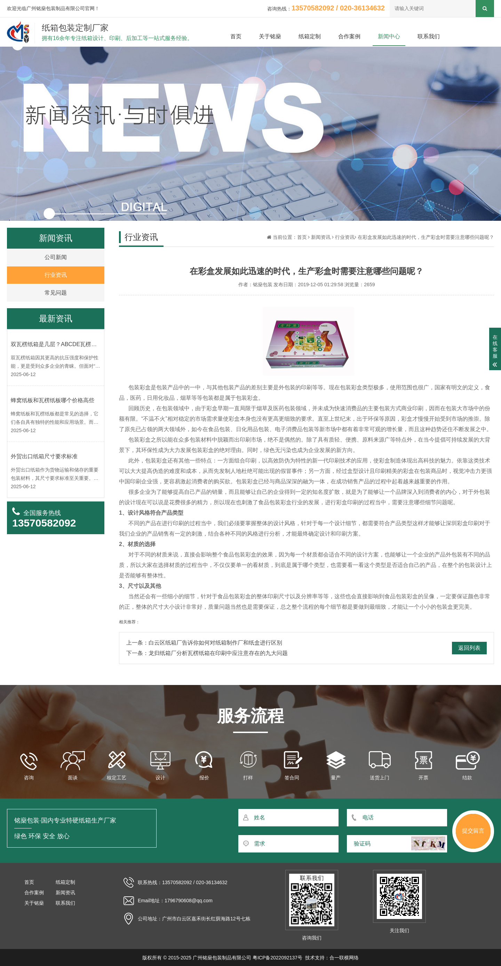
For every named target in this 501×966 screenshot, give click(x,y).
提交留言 (473, 831)
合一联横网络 (344, 957)
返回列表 (469, 648)
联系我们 (429, 36)
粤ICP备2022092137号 (277, 957)
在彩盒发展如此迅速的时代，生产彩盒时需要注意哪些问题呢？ (426, 237)
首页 (235, 36)
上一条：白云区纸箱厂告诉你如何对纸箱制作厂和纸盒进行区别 (204, 643)
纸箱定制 (310, 36)
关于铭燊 (270, 36)
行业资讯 (345, 237)
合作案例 (349, 36)
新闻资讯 (321, 237)
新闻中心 (389, 36)
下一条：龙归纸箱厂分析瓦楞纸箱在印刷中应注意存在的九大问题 (207, 653)
